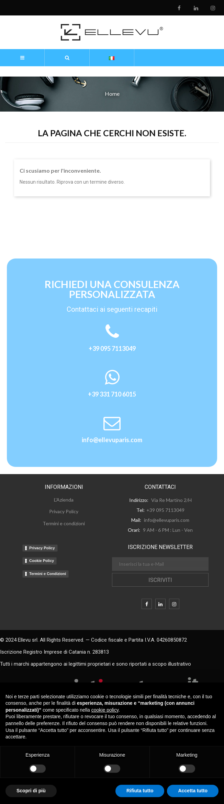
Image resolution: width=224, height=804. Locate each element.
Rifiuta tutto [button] (140, 790)
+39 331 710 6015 (112, 394)
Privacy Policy (42, 548)
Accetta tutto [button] (193, 790)
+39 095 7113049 (112, 348)
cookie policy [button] (105, 710)
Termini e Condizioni (47, 574)
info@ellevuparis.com (112, 440)
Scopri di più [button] (31, 790)
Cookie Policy (41, 561)
